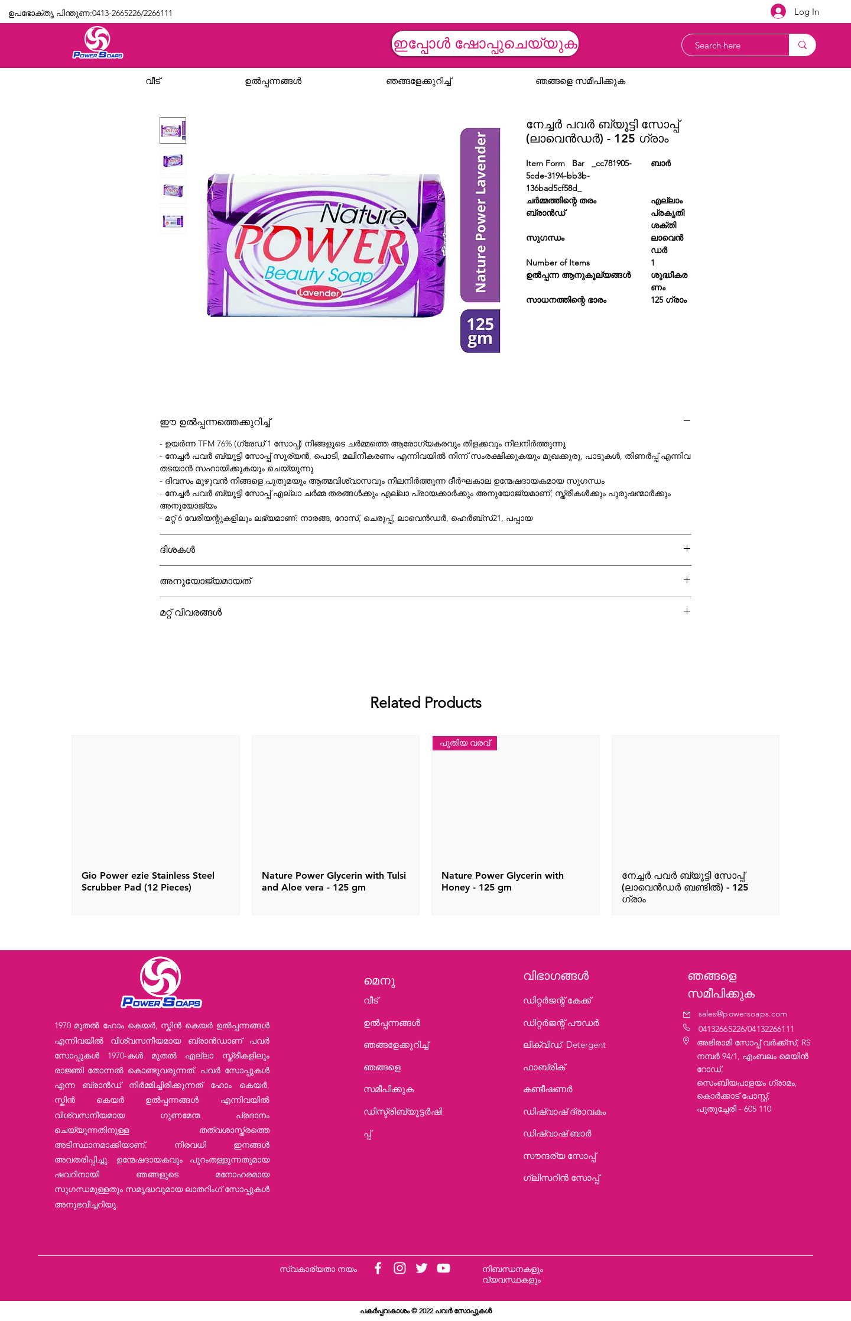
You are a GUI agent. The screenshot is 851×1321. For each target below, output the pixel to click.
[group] (425, 825)
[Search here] (729, 45)
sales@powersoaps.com (743, 1013)
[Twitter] (422, 1268)
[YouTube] (444, 1268)
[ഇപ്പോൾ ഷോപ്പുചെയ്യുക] (485, 43)
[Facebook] (378, 1268)
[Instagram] (400, 1268)
